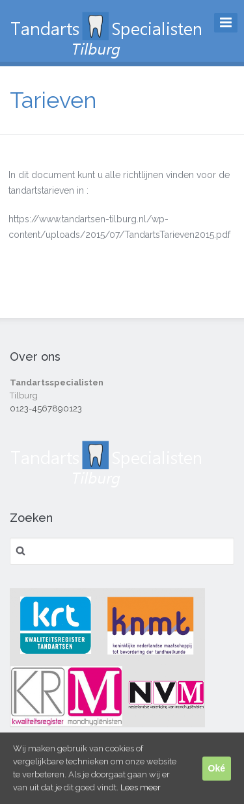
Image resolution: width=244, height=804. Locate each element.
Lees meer (140, 787)
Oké (216, 768)
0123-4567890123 (46, 408)
